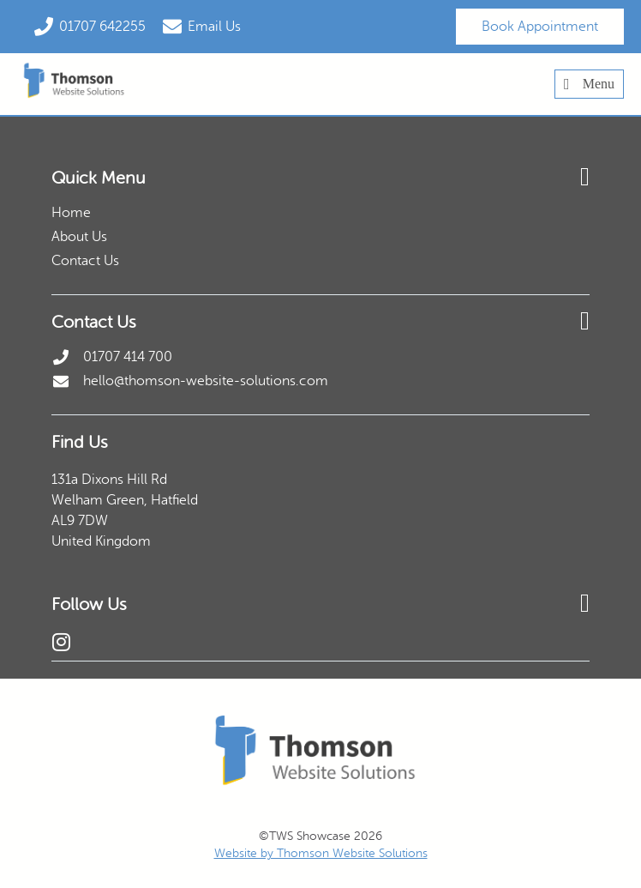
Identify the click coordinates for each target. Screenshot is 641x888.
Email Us (214, 26)
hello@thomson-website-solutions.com (205, 381)
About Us (79, 237)
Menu (589, 84)
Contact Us (85, 261)
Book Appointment (540, 26)
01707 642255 (102, 26)
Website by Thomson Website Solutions (321, 853)
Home (71, 212)
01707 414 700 (127, 357)
